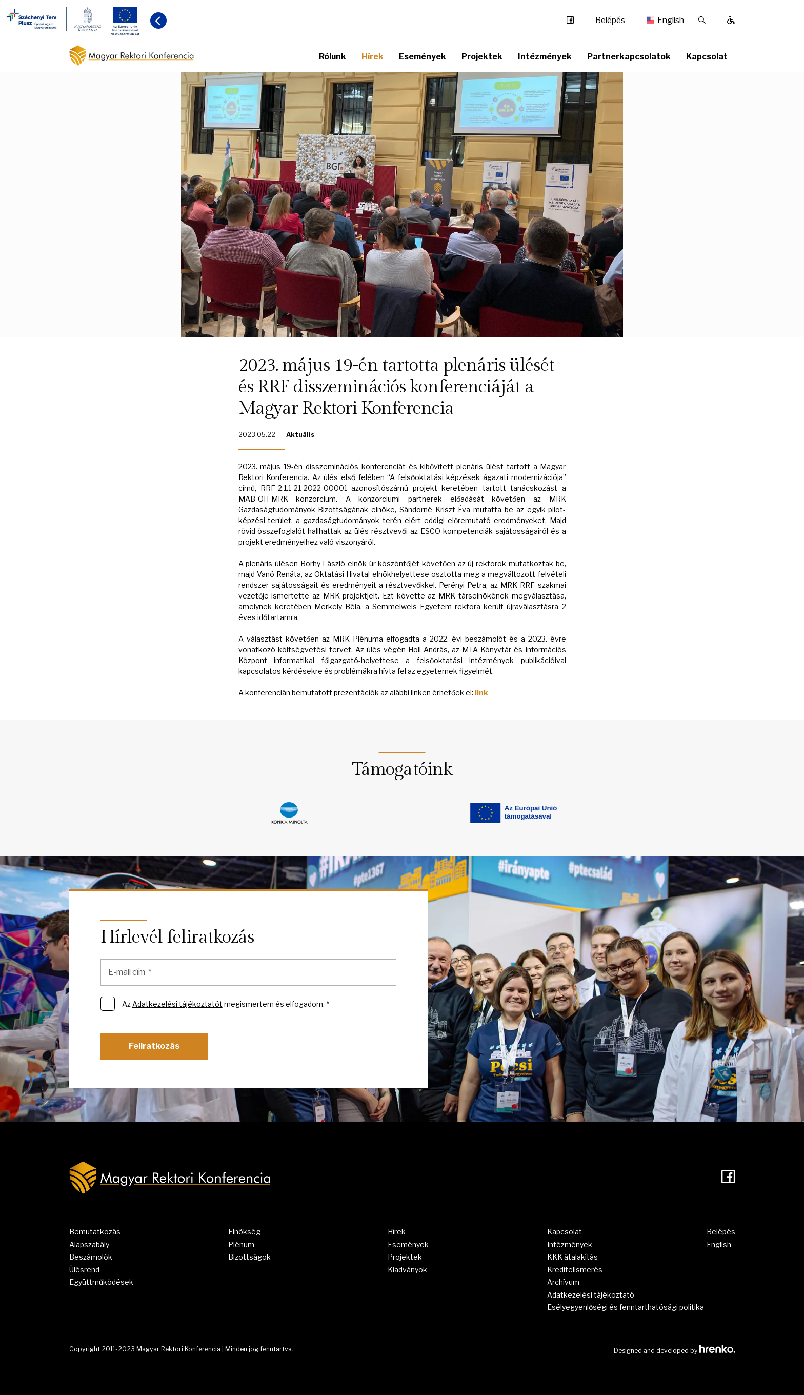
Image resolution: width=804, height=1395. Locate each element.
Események (422, 57)
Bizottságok (249, 1256)
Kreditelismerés (574, 1269)
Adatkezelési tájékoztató (590, 1294)
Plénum (241, 1244)
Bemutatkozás (94, 1231)
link (481, 692)
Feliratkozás (154, 1046)
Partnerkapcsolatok (629, 57)
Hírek (372, 57)
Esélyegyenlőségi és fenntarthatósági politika (625, 1307)
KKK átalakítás (572, 1256)
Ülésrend (84, 1269)
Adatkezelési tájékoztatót (177, 1004)
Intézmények (545, 57)
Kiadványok (407, 1269)
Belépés (610, 20)
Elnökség (244, 1231)
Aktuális (300, 435)
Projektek (481, 57)
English (662, 20)
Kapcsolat (707, 57)
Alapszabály (89, 1244)
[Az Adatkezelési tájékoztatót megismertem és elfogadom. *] (107, 1004)
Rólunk (332, 57)
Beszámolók (90, 1256)
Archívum (563, 1282)
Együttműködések (101, 1282)
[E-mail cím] (248, 972)
